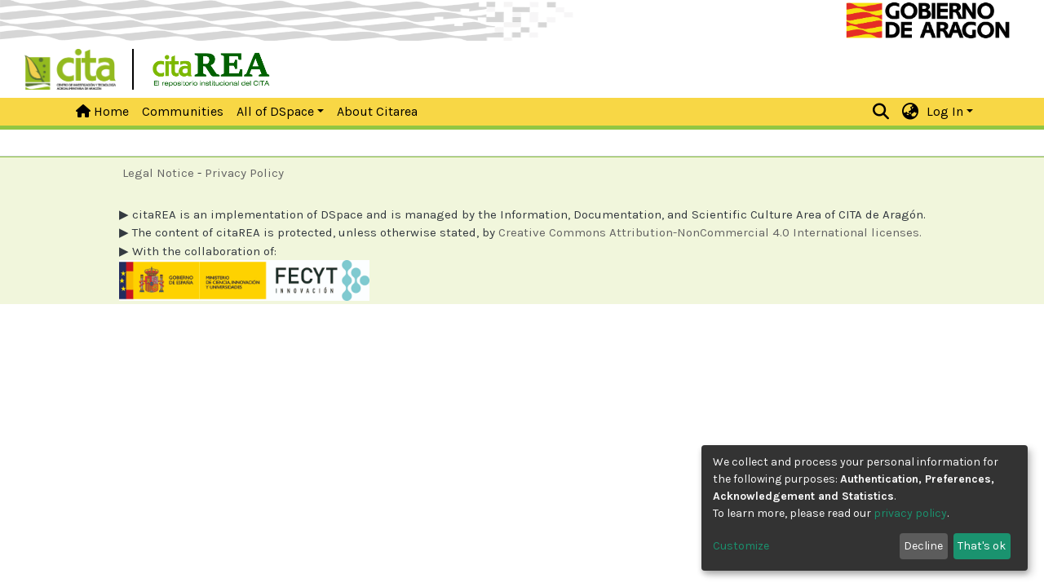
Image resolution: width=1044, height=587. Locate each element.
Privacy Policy (244, 173)
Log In (945, 111)
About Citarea (377, 111)
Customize (741, 546)
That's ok (982, 546)
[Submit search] (881, 112)
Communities (182, 111)
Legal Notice (158, 173)
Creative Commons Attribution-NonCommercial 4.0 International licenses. (710, 232)
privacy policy (910, 513)
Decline (923, 546)
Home (102, 111)
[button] (910, 111)
